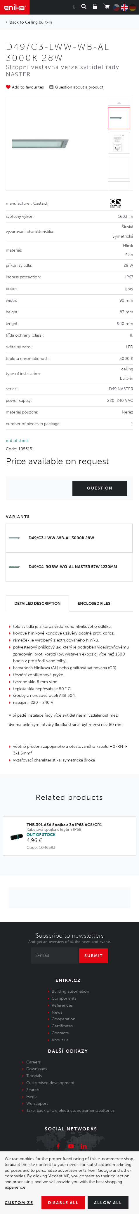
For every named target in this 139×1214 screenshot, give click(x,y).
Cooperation (63, 1019)
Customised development (50, 1082)
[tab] (37, 603)
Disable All (63, 1202)
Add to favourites (28, 87)
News (57, 1012)
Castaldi (40, 203)
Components (64, 998)
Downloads (36, 1068)
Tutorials (34, 1075)
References (62, 1005)
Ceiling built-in (38, 22)
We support (37, 1103)
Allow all (108, 1202)
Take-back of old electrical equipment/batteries (70, 1110)
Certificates (62, 1026)
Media (31, 1096)
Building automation (70, 991)
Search (32, 1089)
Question (100, 488)
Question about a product (79, 87)
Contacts (60, 1033)
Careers (33, 1062)
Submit (93, 955)
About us (60, 1040)
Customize (19, 1202)
